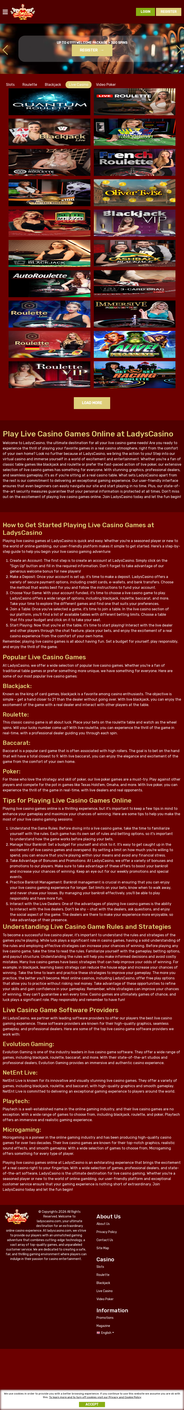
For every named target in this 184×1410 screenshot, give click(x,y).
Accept (92, 1405)
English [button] (106, 1333)
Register (89, 50)
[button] (179, 50)
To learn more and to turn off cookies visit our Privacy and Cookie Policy (95, 1398)
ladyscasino (23, 12)
